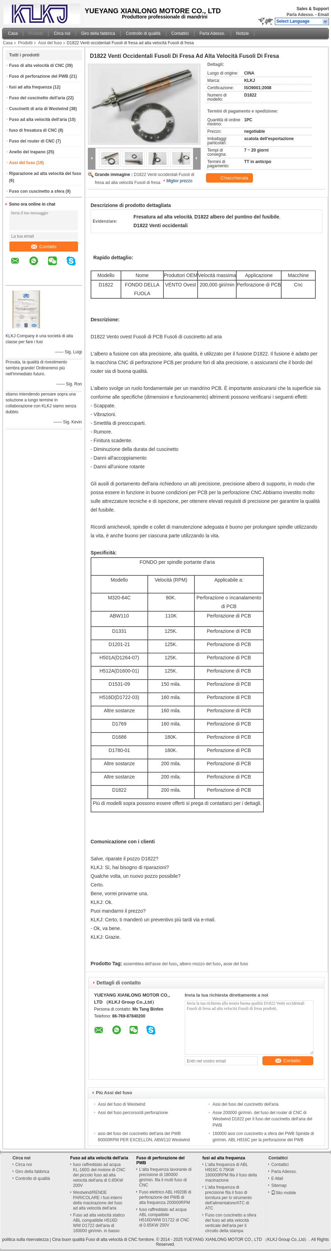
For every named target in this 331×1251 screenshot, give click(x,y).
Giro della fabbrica (98, 33)
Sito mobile (283, 1192)
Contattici (180, 33)
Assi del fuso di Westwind (121, 1104)
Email (323, 14)
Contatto (43, 246)
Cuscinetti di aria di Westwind (38, 108)
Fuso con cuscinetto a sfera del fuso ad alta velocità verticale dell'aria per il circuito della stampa (230, 1223)
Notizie (242, 33)
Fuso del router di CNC (32, 141)
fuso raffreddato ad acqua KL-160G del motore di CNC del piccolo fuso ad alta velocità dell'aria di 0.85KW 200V (99, 1175)
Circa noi (62, 33)
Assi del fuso (50, 42)
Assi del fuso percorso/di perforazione (133, 1112)
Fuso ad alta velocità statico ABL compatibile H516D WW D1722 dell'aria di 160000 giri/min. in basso (99, 1223)
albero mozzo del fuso (199, 963)
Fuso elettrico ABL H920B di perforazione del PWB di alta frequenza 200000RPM (165, 1197)
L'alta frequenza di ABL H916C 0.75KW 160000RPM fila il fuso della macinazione (231, 1172)
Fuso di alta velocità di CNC (36, 65)
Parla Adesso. (300, 14)
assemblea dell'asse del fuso (150, 963)
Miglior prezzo (179, 180)
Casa (13, 33)
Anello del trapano (27, 151)
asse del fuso (235, 963)
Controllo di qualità (143, 33)
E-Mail (277, 1178)
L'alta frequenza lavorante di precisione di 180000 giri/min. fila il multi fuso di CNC (165, 1177)
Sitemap (278, 1185)
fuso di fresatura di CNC (33, 130)
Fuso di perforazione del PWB (38, 76)
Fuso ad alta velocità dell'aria (38, 119)
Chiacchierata (230, 178)
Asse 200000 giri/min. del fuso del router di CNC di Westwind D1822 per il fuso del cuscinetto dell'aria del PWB (262, 1119)
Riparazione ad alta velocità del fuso (45, 173)
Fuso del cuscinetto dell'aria (37, 97)
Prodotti (36, 33)
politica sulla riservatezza (25, 1239)
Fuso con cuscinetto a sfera (36, 191)
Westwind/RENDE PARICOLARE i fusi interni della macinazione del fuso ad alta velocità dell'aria (97, 1200)
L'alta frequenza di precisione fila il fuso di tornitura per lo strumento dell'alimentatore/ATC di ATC (228, 1198)
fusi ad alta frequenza (30, 87)
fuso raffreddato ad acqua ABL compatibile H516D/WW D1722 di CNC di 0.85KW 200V (164, 1217)
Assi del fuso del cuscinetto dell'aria (245, 1104)
